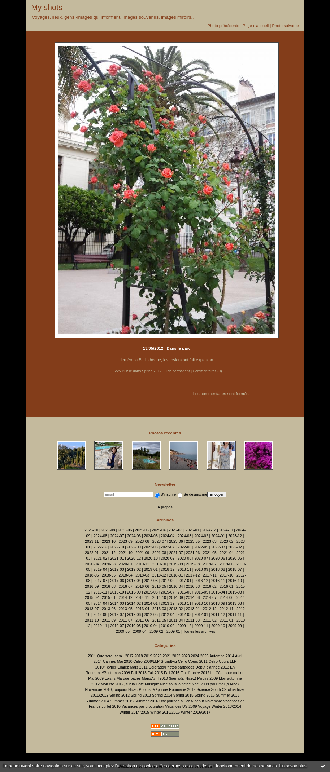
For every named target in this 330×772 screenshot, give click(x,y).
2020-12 (134, 558)
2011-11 (235, 615)
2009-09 (235, 626)
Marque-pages (129, 678)
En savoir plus (292, 765)
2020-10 (151, 558)
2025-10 (91, 530)
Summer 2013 (227, 695)
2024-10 (226, 530)
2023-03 (210, 541)
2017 (129, 656)
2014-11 (142, 598)
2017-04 (134, 581)
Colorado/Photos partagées (172, 667)
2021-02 (100, 558)
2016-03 (193, 586)
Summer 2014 (97, 701)
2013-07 (92, 609)
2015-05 (201, 592)
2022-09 (134, 547)
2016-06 (142, 586)
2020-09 (167, 558)
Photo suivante (285, 25)
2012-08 (100, 615)
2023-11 (92, 541)
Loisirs (110, 678)
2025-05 (142, 530)
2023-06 (176, 541)
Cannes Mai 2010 (117, 661)
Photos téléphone (153, 690)
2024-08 (100, 536)
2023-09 (126, 541)
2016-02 (210, 586)
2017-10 (226, 575)
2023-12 (235, 536)
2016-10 (235, 581)
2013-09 (218, 603)
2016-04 (176, 586)
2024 (195, 656)
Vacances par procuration (143, 707)
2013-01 (193, 609)
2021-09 (142, 553)
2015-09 (134, 592)
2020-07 (201, 558)
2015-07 (167, 592)
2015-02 (92, 598)
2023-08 (142, 541)
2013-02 (176, 609)
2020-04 (92, 564)
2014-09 (176, 598)
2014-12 (126, 598)
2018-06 (92, 575)
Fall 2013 (139, 673)
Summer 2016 (146, 701)
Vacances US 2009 (181, 707)
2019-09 (176, 564)
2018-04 (126, 575)
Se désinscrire (192, 495)
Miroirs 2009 (207, 678)
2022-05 (201, 547)
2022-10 (117, 547)
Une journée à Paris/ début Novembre (190, 701)
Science (203, 690)
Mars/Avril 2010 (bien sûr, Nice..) (169, 678)
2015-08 (151, 592)
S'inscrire (165, 495)
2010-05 (134, 626)
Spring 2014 (162, 695)
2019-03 (117, 570)
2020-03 (109, 564)
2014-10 (159, 598)
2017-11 (210, 575)
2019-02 (134, 570)
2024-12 (209, 530)
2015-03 (235, 592)
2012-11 (226, 609)
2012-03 (184, 615)
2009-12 (184, 626)
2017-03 (151, 581)
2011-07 (126, 620)
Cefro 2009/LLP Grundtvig (155, 661)
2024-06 (134, 536)
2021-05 (210, 553)
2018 (138, 656)
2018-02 (159, 575)
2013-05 (126, 609)
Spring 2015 (183, 695)
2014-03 (117, 603)
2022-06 (184, 547)
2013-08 (235, 603)
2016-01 (226, 586)
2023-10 (109, 541)
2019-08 (193, 564)
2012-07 (117, 615)
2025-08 (108, 530)
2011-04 (176, 620)
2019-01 (151, 570)
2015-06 (184, 592)
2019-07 (210, 564)
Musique (152, 684)
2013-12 (167, 603)
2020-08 (184, 558)
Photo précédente (223, 25)
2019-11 (142, 564)
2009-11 (201, 626)
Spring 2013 (141, 695)
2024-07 (117, 536)
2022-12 (100, 547)
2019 (148, 656)
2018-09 (201, 570)
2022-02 (235, 547)
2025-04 (158, 530)
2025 (204, 656)
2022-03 (218, 547)
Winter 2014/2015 (134, 712)
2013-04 (142, 609)
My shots (46, 7)
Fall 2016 (171, 673)
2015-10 (117, 592)
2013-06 (109, 609)
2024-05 (151, 536)
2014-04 (100, 603)
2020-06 (218, 558)
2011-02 (210, 620)
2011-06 (142, 620)
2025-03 (175, 530)
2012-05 (151, 615)
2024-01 (218, 536)
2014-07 (210, 598)
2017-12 (193, 575)
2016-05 (159, 586)
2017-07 (100, 581)
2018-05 (109, 575)
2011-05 (159, 620)
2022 (176, 656)
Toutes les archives (199, 632)
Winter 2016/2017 (195, 712)
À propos (165, 507)
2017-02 (167, 581)
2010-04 (151, 626)
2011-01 (226, 620)
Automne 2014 (222, 656)
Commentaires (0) (207, 371)
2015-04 (218, 592)
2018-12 (167, 570)
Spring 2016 (205, 695)
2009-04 (140, 632)
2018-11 (184, 570)
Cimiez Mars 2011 (132, 667)
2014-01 (151, 603)
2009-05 (123, 632)
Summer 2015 (122, 701)
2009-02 (156, 632)
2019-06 (226, 564)
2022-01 (92, 553)
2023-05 (193, 541)
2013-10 (201, 603)
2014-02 (134, 603)
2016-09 (92, 586)
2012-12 (210, 609)
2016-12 (201, 581)
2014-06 (226, 598)
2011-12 (218, 615)
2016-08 (109, 586)
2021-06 (193, 553)
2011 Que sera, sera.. (106, 656)
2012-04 (167, 615)
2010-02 (167, 626)
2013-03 (159, 609)
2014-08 (193, 598)
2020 (157, 656)
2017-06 (117, 581)
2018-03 (142, 575)
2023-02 (226, 541)
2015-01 (109, 598)
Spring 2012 (151, 371)
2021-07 (176, 553)
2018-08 (218, 570)
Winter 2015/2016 (165, 712)
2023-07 (159, 541)
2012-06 (134, 615)
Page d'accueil (256, 25)
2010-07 (117, 626)
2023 (185, 656)
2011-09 (109, 620)
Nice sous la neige (175, 684)
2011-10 (92, 620)
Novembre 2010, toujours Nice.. (111, 690)
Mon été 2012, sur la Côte (122, 684)
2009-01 (173, 632)
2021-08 (159, 553)
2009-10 (218, 626)
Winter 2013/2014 (226, 707)
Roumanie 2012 (182, 690)
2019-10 (159, 564)
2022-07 (167, 547)
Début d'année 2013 (212, 667)
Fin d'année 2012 (195, 673)
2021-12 (109, 553)
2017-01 (184, 581)
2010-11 (100, 626)
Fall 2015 (155, 673)
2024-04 (167, 536)
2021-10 (126, 553)
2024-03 (184, 536)
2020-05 (235, 558)
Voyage (204, 707)
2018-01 (176, 575)
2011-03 (193, 620)
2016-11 (218, 581)
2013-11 (184, 603)
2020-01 (126, 564)
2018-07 (235, 570)
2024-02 (201, 536)
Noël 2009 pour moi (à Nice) (215, 684)
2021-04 (226, 553)
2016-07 (126, 586)
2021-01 (117, 558)
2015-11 (100, 592)
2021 (166, 656)
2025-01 (192, 530)
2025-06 (125, 530)
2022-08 (151, 547)
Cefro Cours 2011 (193, 661)
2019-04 (100, 570)
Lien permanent (177, 371)
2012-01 (201, 615)
